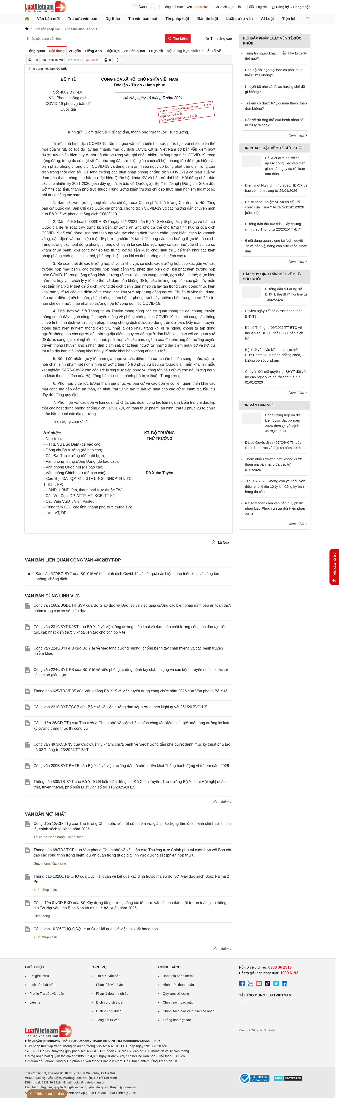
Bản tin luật (207, 19)
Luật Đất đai (97, 1093)
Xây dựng (59, 863)
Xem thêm (222, 801)
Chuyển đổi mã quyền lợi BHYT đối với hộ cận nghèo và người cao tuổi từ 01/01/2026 (275, 376)
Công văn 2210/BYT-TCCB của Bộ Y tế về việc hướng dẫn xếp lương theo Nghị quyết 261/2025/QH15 (120, 707)
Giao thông (42, 863)
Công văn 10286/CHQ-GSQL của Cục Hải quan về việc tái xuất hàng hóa (96, 929)
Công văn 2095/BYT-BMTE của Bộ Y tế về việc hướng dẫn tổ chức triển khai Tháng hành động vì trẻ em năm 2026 (131, 766)
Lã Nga (220, 542)
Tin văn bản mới (142, 19)
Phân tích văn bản (109, 985)
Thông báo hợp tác (177, 1020)
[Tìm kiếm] (178, 38)
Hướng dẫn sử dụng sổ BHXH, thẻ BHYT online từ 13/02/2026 (286, 294)
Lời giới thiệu (39, 976)
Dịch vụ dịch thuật (109, 1002)
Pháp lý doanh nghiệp (112, 993)
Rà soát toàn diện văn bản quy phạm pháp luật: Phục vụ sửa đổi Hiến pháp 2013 (275, 508)
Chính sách (75, 837)
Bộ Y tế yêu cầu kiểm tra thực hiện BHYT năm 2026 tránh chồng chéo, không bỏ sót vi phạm (273, 355)
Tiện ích (289, 19)
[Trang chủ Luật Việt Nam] (45, 7)
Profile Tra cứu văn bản (46, 993)
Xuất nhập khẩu (45, 890)
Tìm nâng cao (219, 39)
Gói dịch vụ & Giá (227, 7)
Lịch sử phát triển (42, 985)
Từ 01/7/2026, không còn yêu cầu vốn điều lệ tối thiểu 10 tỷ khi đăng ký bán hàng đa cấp (275, 486)
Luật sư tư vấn (239, 19)
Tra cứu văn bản (82, 19)
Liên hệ (34, 1002)
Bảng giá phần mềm (178, 976)
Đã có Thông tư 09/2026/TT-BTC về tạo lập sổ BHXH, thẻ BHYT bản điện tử (274, 332)
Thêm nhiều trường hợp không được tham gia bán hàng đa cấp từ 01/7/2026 (274, 464)
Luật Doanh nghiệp (71, 1093)
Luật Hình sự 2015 (122, 1093)
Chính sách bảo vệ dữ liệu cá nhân (188, 1011)
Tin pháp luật (177, 19)
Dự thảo (112, 19)
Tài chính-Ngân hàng (49, 837)
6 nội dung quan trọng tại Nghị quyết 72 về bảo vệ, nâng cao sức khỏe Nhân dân (276, 245)
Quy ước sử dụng (176, 993)
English (258, 7)
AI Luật (267, 19)
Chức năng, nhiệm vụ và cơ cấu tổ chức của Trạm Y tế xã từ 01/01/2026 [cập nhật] (274, 207)
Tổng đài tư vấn (107, 1020)
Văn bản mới (48, 19)
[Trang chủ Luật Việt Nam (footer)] (48, 1036)
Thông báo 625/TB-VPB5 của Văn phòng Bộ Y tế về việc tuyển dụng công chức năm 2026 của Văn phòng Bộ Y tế (130, 691)
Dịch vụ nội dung (109, 1011)
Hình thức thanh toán (178, 985)
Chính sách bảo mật (178, 1002)
